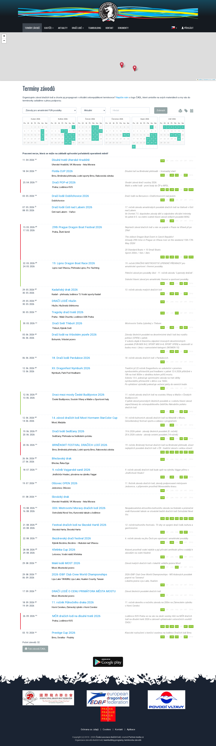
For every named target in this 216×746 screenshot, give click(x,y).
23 (70, 139)
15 (66, 135)
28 (148, 143)
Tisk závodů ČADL (35, 648)
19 (93, 135)
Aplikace (131, 729)
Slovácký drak (60, 496)
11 (42, 131)
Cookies (107, 729)
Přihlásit (188, 27)
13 (97, 131)
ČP (167, 190)
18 (42, 135)
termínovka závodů (132, 740)
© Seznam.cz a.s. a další (209, 79)
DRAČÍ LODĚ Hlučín (64, 301)
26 (93, 139)
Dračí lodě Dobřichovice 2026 (70, 196)
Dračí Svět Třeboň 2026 (67, 323)
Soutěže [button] (49, 27)
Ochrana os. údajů (90, 729)
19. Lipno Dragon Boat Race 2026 (73, 263)
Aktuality (62, 27)
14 (101, 131)
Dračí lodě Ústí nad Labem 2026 (72, 207)
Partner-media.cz (136, 737)
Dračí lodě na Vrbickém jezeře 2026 (74, 334)
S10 (177, 175)
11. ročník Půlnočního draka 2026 (73, 602)
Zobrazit (161, 110)
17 (73, 135)
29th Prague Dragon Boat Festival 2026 (77, 227)
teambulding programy (113, 740)
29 (66, 143)
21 (148, 139)
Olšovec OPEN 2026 (64, 483)
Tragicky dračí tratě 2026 (67, 312)
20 (97, 135)
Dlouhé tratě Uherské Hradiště (71, 160)
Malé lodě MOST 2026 (66, 563)
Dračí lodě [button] (78, 27)
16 (70, 135)
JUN (171, 175)
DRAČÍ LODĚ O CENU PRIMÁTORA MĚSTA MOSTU (84, 591)
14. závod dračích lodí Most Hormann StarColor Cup (84, 417)
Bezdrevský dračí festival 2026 (71, 538)
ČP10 (191, 190)
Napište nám (122, 97)
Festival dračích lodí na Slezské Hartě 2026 (79, 525)
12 (93, 131)
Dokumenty (123, 27)
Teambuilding (94, 27)
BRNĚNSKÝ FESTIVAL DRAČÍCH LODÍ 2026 (79, 445)
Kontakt (109, 27)
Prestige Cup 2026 (63, 632)
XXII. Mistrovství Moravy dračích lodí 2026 (78, 508)
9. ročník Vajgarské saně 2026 (71, 469)
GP (181, 283)
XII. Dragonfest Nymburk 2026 (71, 368)
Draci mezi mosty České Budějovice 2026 (78, 394)
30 (70, 143)
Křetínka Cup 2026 (63, 549)
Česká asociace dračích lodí (108, 737)
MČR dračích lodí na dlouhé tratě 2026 (76, 616)
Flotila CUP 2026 (62, 171)
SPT (185, 175)
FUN (162, 161)
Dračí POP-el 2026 (64, 182)
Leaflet (199, 79)
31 (134, 147)
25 (42, 139)
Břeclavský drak (61, 458)
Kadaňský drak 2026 (65, 289)
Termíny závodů (32, 27)
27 (97, 139)
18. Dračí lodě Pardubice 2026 (71, 358)
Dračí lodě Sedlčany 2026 (68, 431)
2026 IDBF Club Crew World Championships (79, 574)
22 (66, 139)
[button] (174, 27)
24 (73, 139)
